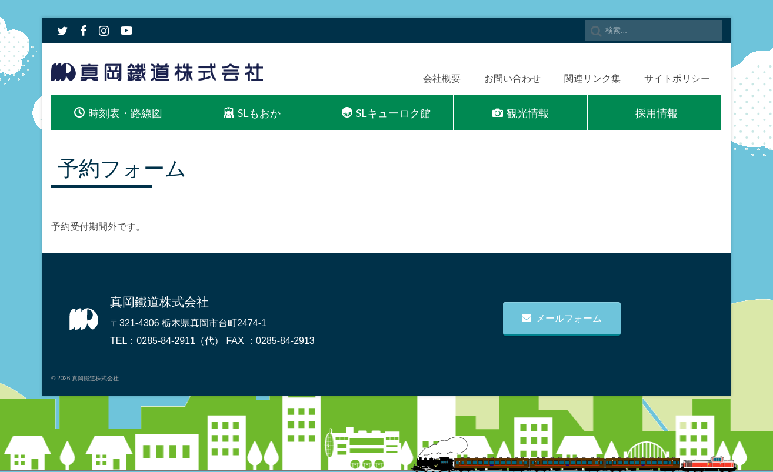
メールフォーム (562, 318)
